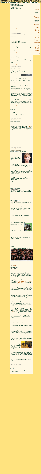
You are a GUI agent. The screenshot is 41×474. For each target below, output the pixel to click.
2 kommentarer (15, 69)
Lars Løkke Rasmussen (24, 186)
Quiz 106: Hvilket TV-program (15, 188)
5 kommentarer (15, 369)
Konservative (20, 34)
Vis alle (39, 53)
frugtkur (30, 126)
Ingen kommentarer (15, 6)
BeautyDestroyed (37, 34)
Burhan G (14, 148)
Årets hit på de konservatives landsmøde (17, 5)
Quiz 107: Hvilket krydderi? (15, 57)
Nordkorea (14, 265)
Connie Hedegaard (16, 34)
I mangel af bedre (37, 50)
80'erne (13, 34)
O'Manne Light (37, 47)
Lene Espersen (22, 34)
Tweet (37, 4)
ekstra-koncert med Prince (20, 282)
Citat (11, 114)
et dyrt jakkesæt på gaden (15, 350)
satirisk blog (12, 321)
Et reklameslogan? (13, 36)
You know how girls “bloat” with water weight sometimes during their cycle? (37, 36)
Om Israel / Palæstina (36, 17)
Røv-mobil (12, 368)
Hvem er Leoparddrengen (37, 15)
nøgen (19, 148)
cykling (17, 244)
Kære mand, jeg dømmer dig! (37, 43)
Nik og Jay (17, 148)
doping (19, 244)
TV (14, 198)
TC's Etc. (37, 26)
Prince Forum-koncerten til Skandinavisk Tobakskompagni (24, 281)
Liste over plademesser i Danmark (37, 40)
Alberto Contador (14, 244)
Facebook (16, 33)
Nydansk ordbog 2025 (37, 27)
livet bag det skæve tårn (37, 23)
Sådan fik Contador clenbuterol (15, 200)
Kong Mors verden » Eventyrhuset (37, 32)
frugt (15, 148)
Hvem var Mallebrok (36, 16)
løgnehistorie (12, 297)
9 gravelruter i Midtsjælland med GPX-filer (37, 24)
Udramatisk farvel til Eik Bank (15, 68)
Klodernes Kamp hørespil (14, 300)
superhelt (21, 148)
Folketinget (17, 186)
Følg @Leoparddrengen (37, 7)
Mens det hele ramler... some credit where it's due (18, 151)
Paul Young (26, 34)
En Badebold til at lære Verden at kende (37, 30)
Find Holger (12, 246)
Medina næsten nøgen (25, 129)
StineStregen (37, 44)
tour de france (22, 244)
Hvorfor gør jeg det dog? (14, 267)
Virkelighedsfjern (13, 109)
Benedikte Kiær (14, 186)
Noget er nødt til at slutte (37, 48)
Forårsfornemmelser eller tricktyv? (37, 45)
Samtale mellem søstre (37, 51)
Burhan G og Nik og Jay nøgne (15, 121)
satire (27, 34)
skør (16, 119)
